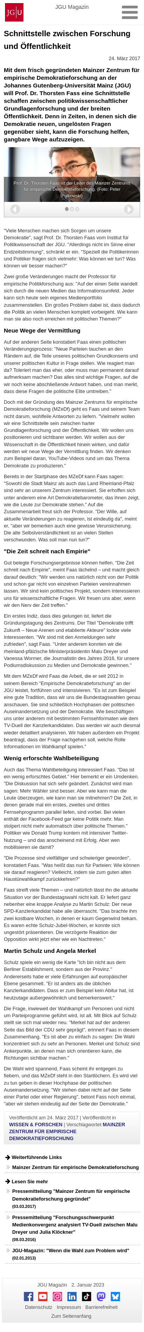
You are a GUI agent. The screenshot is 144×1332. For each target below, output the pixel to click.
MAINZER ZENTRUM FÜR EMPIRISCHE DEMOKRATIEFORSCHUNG (67, 1131)
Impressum (69, 1307)
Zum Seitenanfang (71, 1316)
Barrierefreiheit (101, 1307)
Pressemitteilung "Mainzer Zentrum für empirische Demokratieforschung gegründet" (71, 1198)
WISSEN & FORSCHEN (36, 1124)
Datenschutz (38, 1307)
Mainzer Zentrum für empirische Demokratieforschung (75, 1167)
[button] (15, 209)
